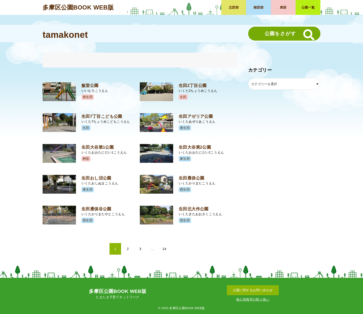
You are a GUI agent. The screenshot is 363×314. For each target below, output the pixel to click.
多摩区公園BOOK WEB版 (78, 7)
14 (164, 249)
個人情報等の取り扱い (252, 299)
